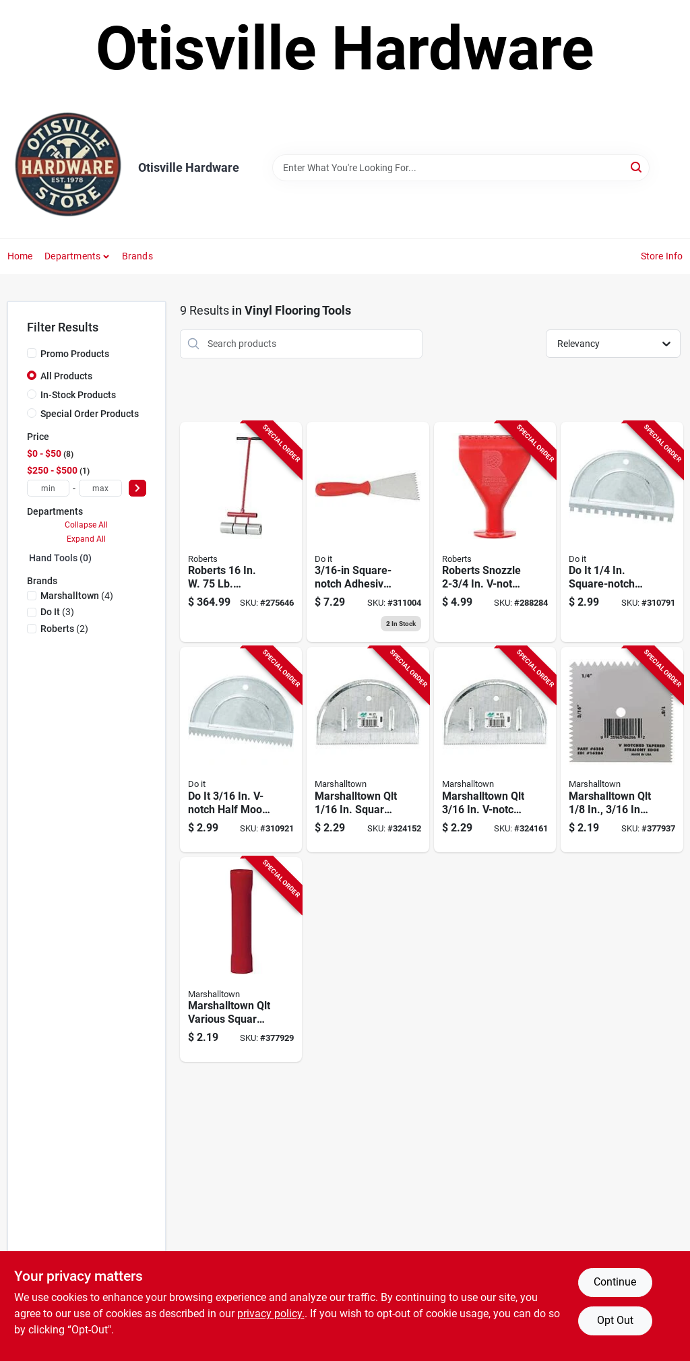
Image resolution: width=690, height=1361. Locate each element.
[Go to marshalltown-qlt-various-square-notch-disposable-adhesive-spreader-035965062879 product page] (241, 960)
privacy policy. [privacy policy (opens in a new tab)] (271, 1313)
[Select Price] (137, 488)
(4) (76, 595)
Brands (137, 256)
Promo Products (74, 353)
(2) (64, 628)
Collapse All (86, 525)
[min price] (48, 488)
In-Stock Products (78, 394)
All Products (66, 376)
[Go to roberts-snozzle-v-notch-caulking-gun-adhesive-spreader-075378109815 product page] (495, 532)
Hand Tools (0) (60, 557)
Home (20, 256)
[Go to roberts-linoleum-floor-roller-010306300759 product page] (241, 532)
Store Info (662, 256)
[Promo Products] (31, 353)
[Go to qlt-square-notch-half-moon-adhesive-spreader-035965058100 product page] (368, 749)
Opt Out (615, 1320)
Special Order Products (89, 413)
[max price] (100, 488)
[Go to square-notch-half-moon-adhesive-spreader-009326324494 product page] (622, 532)
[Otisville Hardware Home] (68, 167)
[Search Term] (461, 167)
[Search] (637, 167)
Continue (615, 1281)
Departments (72, 256)
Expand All (86, 539)
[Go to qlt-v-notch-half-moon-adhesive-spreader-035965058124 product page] (495, 749)
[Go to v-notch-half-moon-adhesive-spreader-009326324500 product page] (241, 749)
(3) (57, 611)
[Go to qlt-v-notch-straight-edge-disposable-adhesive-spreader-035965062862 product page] (622, 749)
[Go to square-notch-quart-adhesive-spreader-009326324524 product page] (368, 532)
